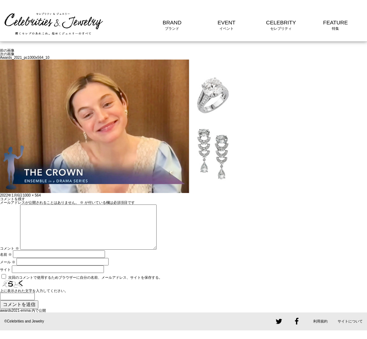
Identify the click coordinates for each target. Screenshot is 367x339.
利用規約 (320, 330)
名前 (6, 263)
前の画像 (7, 50)
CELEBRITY (281, 22)
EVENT (226, 22)
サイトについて (350, 330)
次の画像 (7, 54)
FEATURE (335, 22)
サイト (5, 278)
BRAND (172, 22)
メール (7, 271)
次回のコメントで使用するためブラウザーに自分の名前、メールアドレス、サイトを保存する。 (85, 286)
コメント (9, 257)
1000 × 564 (31, 195)
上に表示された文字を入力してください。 (34, 299)
